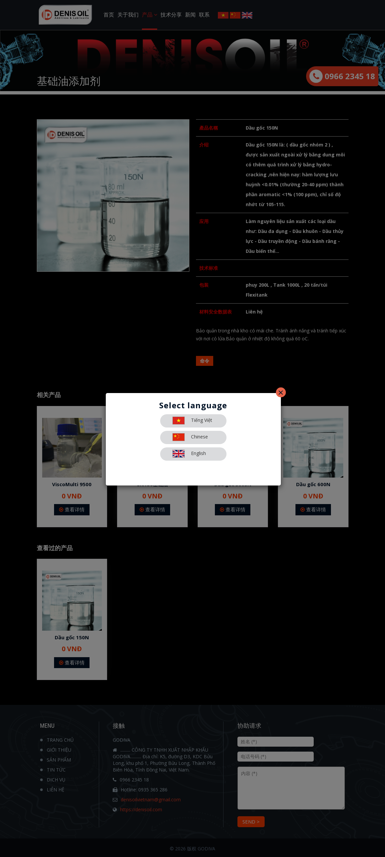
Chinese (190, 437)
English (189, 454)
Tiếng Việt (192, 421)
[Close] (281, 392)
